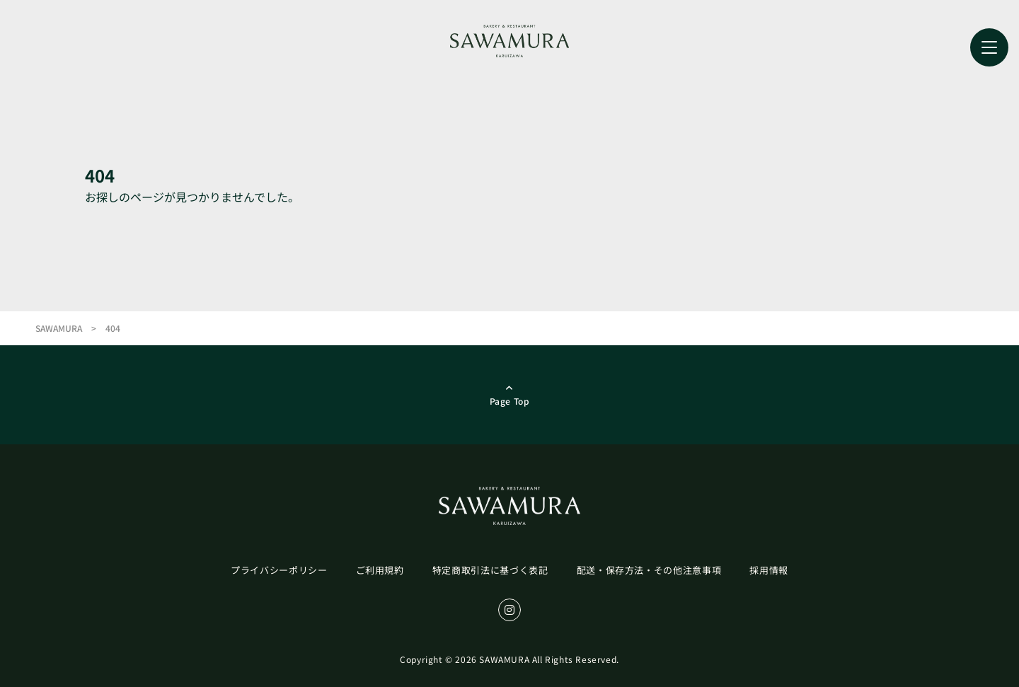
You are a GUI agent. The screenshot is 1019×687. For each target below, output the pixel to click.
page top (510, 401)
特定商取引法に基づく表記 (490, 570)
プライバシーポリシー (279, 570)
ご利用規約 (380, 570)
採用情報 (768, 570)
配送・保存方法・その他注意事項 (649, 570)
